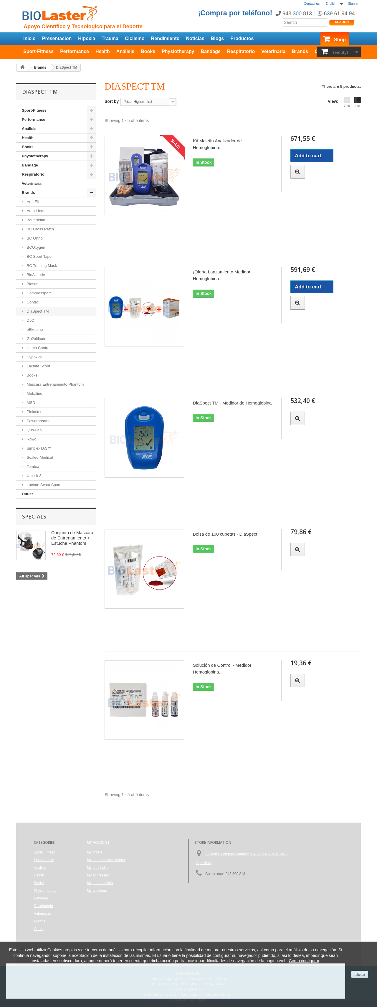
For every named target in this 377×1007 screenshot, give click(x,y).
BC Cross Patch (40, 229)
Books (148, 51)
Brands (300, 51)
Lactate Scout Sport (43, 485)
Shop (340, 39)
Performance (74, 51)
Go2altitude (36, 338)
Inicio (29, 38)
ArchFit (32, 201)
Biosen (32, 284)
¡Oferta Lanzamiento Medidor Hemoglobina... (221, 275)
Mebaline (34, 393)
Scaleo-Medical (39, 457)
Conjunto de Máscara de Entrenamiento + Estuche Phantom (72, 538)
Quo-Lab (34, 430)
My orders (94, 852)
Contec (32, 302)
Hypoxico (34, 357)
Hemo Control (38, 348)
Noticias (195, 38)
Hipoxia (86, 38)
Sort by (112, 101)
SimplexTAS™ (38, 448)
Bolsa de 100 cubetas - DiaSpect (225, 533)
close (359, 974)
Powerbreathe (38, 421)
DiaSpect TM (37, 311)
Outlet (27, 494)
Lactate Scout (38, 366)
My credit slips (98, 868)
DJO (30, 320)
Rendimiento (165, 38)
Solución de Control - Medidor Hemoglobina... (222, 668)
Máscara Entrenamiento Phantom (55, 384)
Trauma (110, 38)
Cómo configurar (304, 960)
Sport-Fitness (38, 51)
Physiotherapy (178, 51)
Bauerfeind (35, 220)
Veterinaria (273, 51)
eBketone (34, 329)
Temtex (32, 466)
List (357, 102)
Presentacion (57, 38)
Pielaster (34, 412)
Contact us (312, 3)
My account (98, 842)
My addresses (98, 875)
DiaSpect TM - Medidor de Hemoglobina (232, 402)
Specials (34, 516)
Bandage (211, 51)
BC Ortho (34, 238)
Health (102, 51)
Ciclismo (135, 38)
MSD (30, 402)
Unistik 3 (33, 475)
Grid (347, 102)
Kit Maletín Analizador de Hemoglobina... (217, 144)
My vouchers (97, 891)
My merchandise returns (106, 860)
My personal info (100, 883)
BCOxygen (35, 247)
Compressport (38, 293)
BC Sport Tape (39, 256)
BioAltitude (35, 275)
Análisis (125, 51)
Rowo (31, 439)
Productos (242, 38)
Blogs (217, 38)
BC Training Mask (41, 265)
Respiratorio (241, 51)
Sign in (353, 3)
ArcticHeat (35, 211)
